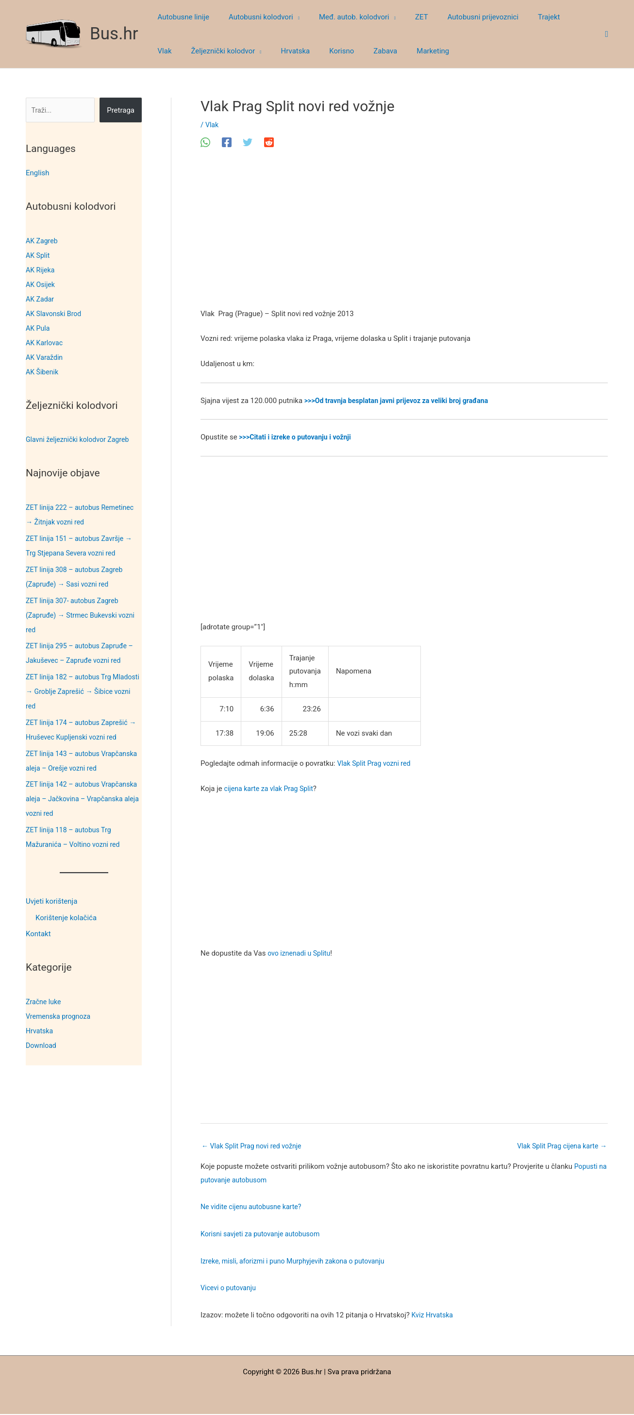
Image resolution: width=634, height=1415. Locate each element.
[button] (289, 17)
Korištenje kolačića (66, 917)
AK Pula (38, 328)
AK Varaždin (45, 357)
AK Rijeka (41, 270)
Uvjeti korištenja (51, 901)
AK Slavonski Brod (55, 313)
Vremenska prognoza (60, 1016)
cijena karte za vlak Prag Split (271, 788)
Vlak (212, 124)
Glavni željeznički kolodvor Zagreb (80, 439)
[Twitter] (247, 142)
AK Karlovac (45, 342)
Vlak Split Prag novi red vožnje (254, 1146)
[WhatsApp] (205, 142)
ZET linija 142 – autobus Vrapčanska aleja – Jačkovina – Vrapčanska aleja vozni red (77, 799)
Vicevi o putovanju (229, 1288)
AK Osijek (41, 284)
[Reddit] (269, 142)
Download (42, 1045)
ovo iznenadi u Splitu (300, 953)
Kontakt (38, 934)
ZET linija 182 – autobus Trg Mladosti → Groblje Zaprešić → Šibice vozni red (76, 691)
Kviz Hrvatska (434, 1316)
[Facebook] (227, 142)
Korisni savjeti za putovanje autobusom (263, 1234)
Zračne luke (44, 1001)
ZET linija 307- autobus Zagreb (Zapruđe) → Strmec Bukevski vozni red (83, 615)
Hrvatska (40, 1031)
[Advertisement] (404, 235)
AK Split (38, 255)
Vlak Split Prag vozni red (376, 763)
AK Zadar (41, 299)
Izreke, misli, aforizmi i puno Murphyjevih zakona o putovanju (298, 1262)
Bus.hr (114, 34)
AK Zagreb (43, 240)
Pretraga (120, 110)
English (38, 172)
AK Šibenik (43, 372)
